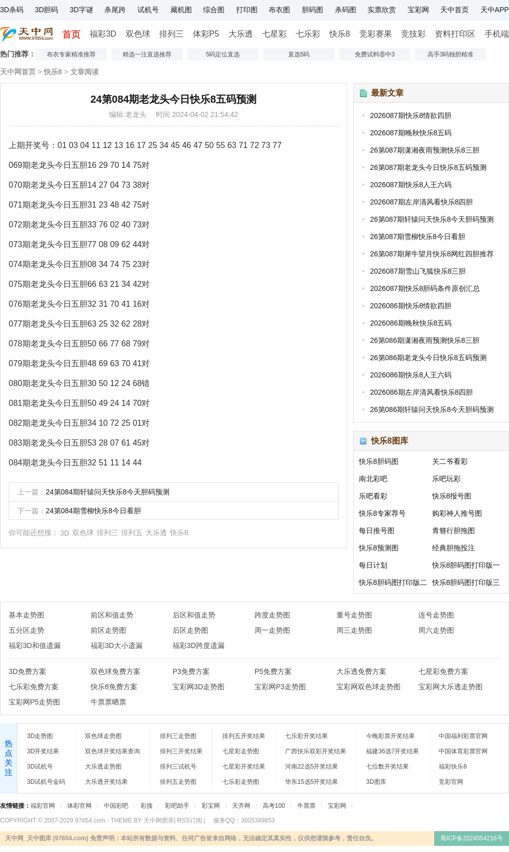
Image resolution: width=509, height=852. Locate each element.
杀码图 (345, 10)
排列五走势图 (178, 781)
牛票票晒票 (108, 702)
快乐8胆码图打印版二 (393, 582)
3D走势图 (40, 736)
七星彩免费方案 (443, 671)
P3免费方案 (191, 671)
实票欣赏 (381, 10)
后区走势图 (190, 630)
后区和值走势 (194, 615)
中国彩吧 (116, 805)
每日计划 (373, 565)
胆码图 (312, 10)
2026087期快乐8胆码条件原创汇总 (425, 288)
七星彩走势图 (240, 751)
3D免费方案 (27, 671)
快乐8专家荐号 (382, 513)
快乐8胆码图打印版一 (466, 565)
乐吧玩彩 (446, 479)
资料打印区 (455, 34)
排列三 (171, 34)
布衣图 (279, 10)
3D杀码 (11, 10)
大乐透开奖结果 (106, 781)
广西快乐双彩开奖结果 (315, 751)
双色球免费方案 (115, 671)
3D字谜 (81, 10)
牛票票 (306, 805)
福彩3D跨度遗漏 (198, 645)
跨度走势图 (272, 615)
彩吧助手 (177, 805)
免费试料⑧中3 (375, 54)
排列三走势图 (178, 736)
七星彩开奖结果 (243, 766)
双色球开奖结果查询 (112, 751)
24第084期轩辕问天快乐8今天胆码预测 (107, 492)
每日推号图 (376, 530)
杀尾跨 (115, 10)
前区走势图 (108, 630)
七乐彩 (308, 34)
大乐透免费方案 (361, 671)
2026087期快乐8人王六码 (410, 185)
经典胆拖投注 (453, 548)
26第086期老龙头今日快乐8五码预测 (428, 358)
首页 (71, 35)
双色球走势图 (103, 736)
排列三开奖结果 (181, 751)
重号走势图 (354, 615)
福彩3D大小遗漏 (117, 645)
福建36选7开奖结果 (392, 751)
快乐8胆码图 (379, 461)
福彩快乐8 (453, 766)
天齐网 (241, 805)
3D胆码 (46, 10)
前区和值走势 (112, 615)
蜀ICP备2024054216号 (471, 838)
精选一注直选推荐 (147, 54)
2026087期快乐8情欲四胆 (410, 115)
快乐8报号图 (452, 496)
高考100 (274, 805)
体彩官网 (79, 805)
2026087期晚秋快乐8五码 (410, 133)
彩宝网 (211, 805)
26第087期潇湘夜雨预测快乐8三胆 (424, 150)
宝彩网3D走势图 (198, 687)
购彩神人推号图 (457, 513)
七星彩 (274, 34)
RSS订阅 (189, 820)
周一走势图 (272, 630)
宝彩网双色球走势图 (368, 687)
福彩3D (103, 34)
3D (64, 533)
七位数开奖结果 (387, 766)
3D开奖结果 (43, 751)
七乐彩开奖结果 (306, 736)
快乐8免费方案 (114, 687)
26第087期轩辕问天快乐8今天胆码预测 (432, 219)
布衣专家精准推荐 (71, 54)
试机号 (148, 10)
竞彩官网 (451, 781)
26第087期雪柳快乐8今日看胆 (417, 236)
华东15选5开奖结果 (311, 781)
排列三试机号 (178, 766)
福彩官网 (43, 805)
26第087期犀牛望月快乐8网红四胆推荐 (432, 254)
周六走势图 (436, 630)
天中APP (494, 10)
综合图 (213, 10)
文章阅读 (84, 72)
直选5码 (299, 54)
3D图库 (376, 781)
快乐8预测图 (379, 548)
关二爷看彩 (450, 461)
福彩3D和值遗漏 (35, 645)
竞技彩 (413, 34)
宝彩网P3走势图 (280, 687)
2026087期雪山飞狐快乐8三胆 (418, 271)
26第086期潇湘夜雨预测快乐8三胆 (424, 340)
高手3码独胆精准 (451, 54)
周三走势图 (354, 630)
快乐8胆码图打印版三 (466, 582)
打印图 (247, 10)
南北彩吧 (373, 479)
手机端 (497, 34)
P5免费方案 (273, 671)
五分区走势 (26, 630)
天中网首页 (18, 72)
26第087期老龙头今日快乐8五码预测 (428, 167)
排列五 (132, 532)
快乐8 (339, 34)
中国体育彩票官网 (463, 751)
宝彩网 (418, 10)
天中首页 (454, 10)
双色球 (138, 34)
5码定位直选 (223, 54)
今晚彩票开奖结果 (390, 736)
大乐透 (241, 34)
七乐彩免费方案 (34, 687)
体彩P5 (206, 34)
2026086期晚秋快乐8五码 (410, 323)
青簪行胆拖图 (453, 530)
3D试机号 (40, 766)
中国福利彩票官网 (463, 736)
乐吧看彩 (373, 496)
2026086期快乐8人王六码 (410, 375)
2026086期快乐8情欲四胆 (410, 306)
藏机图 (181, 10)
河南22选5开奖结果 (311, 766)
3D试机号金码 (46, 781)
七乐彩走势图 (240, 781)
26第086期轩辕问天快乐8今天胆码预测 (432, 409)
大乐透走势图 (103, 766)
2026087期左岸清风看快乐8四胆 (421, 202)
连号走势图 (436, 615)
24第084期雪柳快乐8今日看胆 (93, 511)
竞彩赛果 (375, 34)
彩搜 (146, 805)
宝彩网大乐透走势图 (450, 687)
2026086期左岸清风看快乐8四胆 (421, 392)
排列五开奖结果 (243, 736)
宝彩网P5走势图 (34, 702)
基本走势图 (26, 615)
